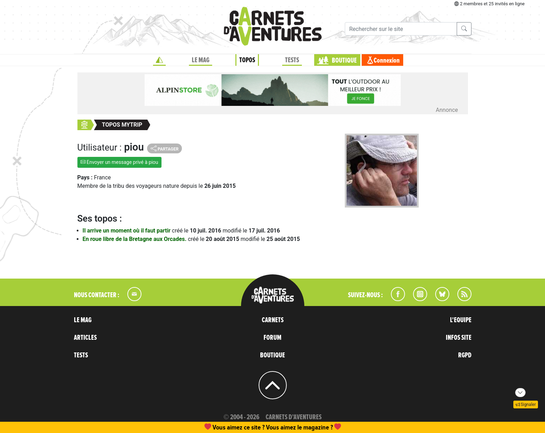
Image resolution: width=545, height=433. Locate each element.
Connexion (387, 60)
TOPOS (247, 60)
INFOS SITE (458, 337)
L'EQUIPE (460, 320)
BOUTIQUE (344, 60)
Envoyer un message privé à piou (119, 162)
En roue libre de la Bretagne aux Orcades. (135, 239)
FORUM (272, 337)
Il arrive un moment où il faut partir (127, 230)
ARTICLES (85, 337)
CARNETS (273, 320)
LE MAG (200, 60)
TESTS (292, 60)
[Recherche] (401, 29)
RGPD (464, 355)
